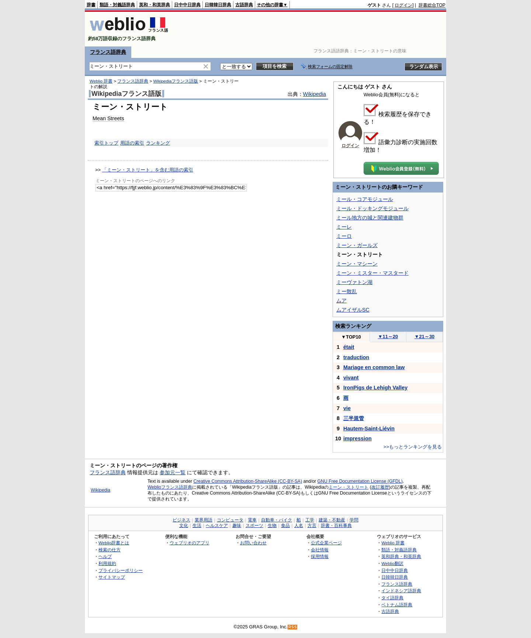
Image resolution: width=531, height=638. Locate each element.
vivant (351, 378)
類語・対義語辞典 (117, 5)
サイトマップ (111, 577)
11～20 (388, 336)
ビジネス (181, 520)
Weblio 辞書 (101, 81)
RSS (292, 627)
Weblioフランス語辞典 (170, 487)
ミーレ (344, 227)
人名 (298, 525)
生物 (272, 525)
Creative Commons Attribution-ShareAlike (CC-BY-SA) (247, 481)
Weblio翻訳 (392, 563)
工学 (309, 520)
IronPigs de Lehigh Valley (375, 388)
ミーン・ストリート (348, 487)
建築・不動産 (332, 520)
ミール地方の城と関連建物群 (369, 218)
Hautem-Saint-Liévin (369, 428)
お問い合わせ (253, 542)
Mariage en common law (374, 367)
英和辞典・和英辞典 (401, 556)
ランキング (158, 143)
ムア (341, 301)
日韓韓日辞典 (218, 5)
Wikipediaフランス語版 (175, 81)
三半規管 (353, 418)
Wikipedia (314, 94)
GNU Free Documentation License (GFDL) (360, 481)
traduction (356, 357)
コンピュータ (230, 520)
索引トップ (106, 143)
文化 (183, 525)
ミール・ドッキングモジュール (372, 208)
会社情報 (320, 549)
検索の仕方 (109, 549)
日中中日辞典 (187, 5)
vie (347, 408)
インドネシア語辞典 (401, 590)
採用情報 (320, 556)
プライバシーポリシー (120, 570)
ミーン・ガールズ (357, 245)
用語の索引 (132, 143)
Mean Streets (108, 118)
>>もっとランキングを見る (413, 447)
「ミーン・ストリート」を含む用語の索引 (147, 170)
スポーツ (254, 525)
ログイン (403, 5)
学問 (354, 520)
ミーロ (344, 236)
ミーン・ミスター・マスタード (372, 273)
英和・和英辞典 (154, 5)
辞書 (91, 5)
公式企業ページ (326, 542)
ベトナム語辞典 (396, 604)
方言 (312, 525)
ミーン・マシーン (357, 264)
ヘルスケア (217, 525)
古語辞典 (244, 5)
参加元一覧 (172, 472)
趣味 (236, 525)
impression (357, 438)
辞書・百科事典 (336, 525)
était (348, 347)
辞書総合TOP (432, 5)
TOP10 (351, 337)
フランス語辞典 (108, 52)
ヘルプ (105, 556)
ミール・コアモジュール (364, 199)
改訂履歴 (380, 487)
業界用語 (203, 520)
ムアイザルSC (352, 310)
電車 (252, 520)
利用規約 (107, 563)
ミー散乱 (346, 291)
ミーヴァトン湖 (354, 282)
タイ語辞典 (392, 597)
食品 (285, 525)
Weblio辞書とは (113, 542)
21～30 (424, 336)
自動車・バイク (276, 520)
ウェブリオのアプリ (189, 542)
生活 (196, 525)
